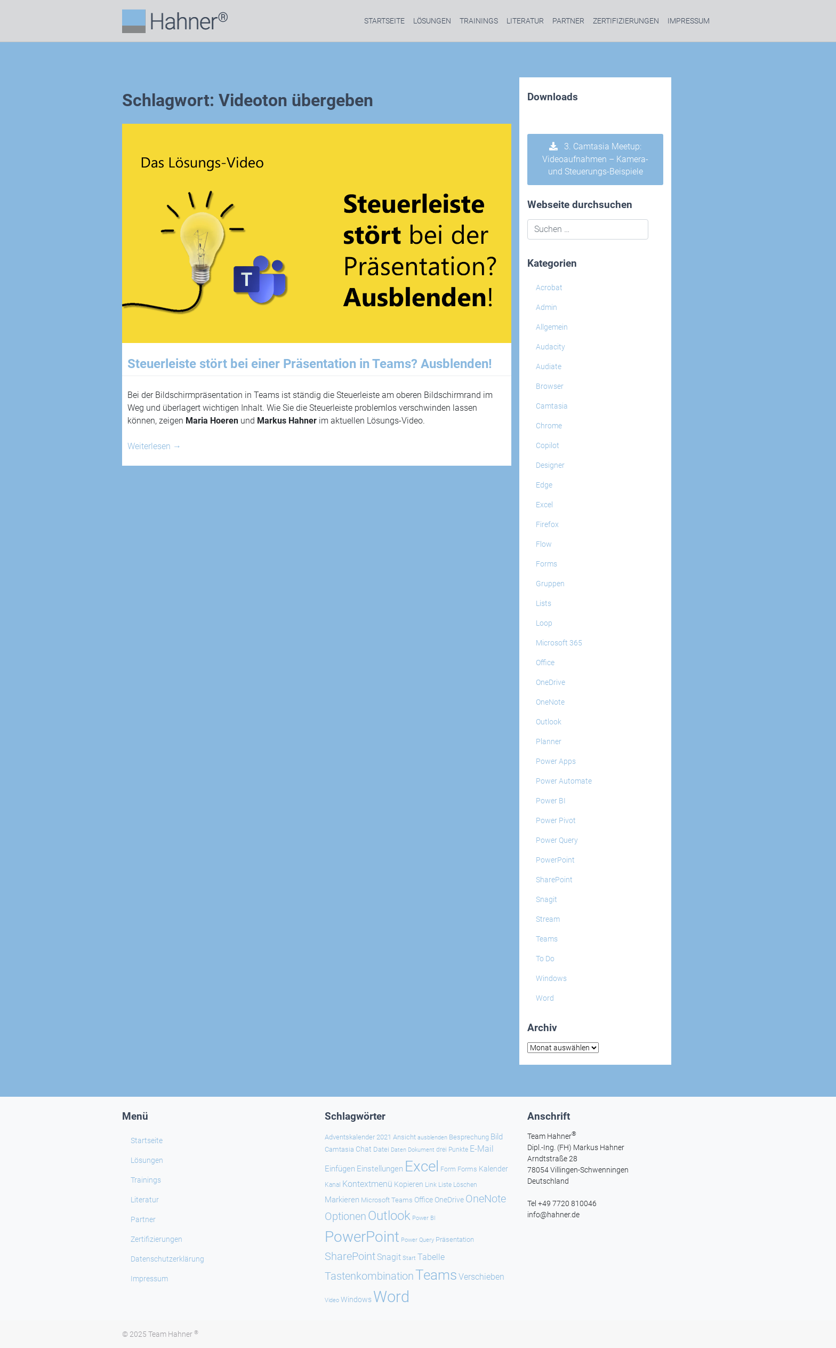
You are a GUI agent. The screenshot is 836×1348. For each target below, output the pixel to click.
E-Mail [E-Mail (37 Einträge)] (482, 1149)
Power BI (551, 800)
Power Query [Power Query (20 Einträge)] (417, 1239)
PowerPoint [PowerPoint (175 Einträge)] (362, 1237)
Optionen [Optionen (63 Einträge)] (345, 1216)
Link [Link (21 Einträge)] (431, 1185)
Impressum (689, 21)
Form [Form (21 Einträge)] (448, 1169)
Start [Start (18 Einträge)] (409, 1258)
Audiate (548, 366)
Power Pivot (556, 820)
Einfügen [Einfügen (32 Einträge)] (340, 1169)
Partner (568, 21)
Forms (546, 564)
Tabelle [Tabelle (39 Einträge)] (431, 1257)
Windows (551, 978)
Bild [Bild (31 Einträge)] (497, 1137)
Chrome (549, 425)
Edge (544, 485)
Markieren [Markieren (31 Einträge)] (342, 1200)
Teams (547, 939)
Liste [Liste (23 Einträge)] (445, 1185)
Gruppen (550, 583)
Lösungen (432, 21)
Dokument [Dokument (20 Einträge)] (421, 1149)
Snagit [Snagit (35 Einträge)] (389, 1257)
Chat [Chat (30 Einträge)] (364, 1149)
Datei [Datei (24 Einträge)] (381, 1149)
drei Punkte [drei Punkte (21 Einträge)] (452, 1149)
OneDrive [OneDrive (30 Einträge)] (449, 1200)
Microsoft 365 (559, 643)
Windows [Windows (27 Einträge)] (356, 1299)
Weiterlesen (154, 446)
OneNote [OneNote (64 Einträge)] (485, 1198)
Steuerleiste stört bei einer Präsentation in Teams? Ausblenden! (309, 363)
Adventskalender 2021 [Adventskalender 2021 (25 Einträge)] (358, 1137)
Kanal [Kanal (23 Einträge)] (333, 1185)
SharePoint (554, 879)
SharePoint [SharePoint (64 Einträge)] (350, 1256)
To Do (545, 958)
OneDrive (550, 682)
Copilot (547, 445)
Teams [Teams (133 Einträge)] (436, 1275)
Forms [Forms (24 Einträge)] (467, 1169)
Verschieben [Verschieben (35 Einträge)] (481, 1277)
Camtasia (552, 406)
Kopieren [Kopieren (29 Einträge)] (408, 1184)
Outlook (548, 721)
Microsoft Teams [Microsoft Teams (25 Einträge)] (387, 1200)
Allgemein (552, 327)
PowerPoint (555, 860)
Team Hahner (173, 1334)
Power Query (557, 840)
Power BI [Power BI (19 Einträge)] (424, 1218)
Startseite (384, 21)
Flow (544, 544)
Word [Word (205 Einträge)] (391, 1297)
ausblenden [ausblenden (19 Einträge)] (432, 1137)
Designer (550, 465)
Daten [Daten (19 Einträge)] (398, 1149)
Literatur (525, 21)
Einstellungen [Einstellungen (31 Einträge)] (380, 1169)
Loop (544, 623)
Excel (544, 504)
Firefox (547, 524)
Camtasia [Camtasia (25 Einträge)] (339, 1149)
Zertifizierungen (626, 21)
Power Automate (564, 781)
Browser (550, 386)
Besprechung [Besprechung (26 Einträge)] (469, 1137)
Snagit (546, 899)
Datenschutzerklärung (167, 1259)
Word (545, 998)
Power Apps (556, 761)
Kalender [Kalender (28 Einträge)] (493, 1168)
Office (545, 662)
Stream (548, 919)
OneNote (550, 702)
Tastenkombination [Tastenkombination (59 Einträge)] (369, 1276)
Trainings (479, 21)
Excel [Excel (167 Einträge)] (422, 1166)
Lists (543, 603)
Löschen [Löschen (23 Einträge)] (465, 1185)
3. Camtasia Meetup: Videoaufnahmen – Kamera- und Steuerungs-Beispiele (595, 159)
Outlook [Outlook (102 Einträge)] (389, 1215)
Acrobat (549, 287)
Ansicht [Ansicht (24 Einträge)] (404, 1137)
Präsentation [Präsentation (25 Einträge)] (455, 1239)
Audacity (550, 346)
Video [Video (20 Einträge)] (332, 1300)
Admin (546, 307)
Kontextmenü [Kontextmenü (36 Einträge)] (367, 1184)
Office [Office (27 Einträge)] (423, 1199)
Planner (548, 741)
